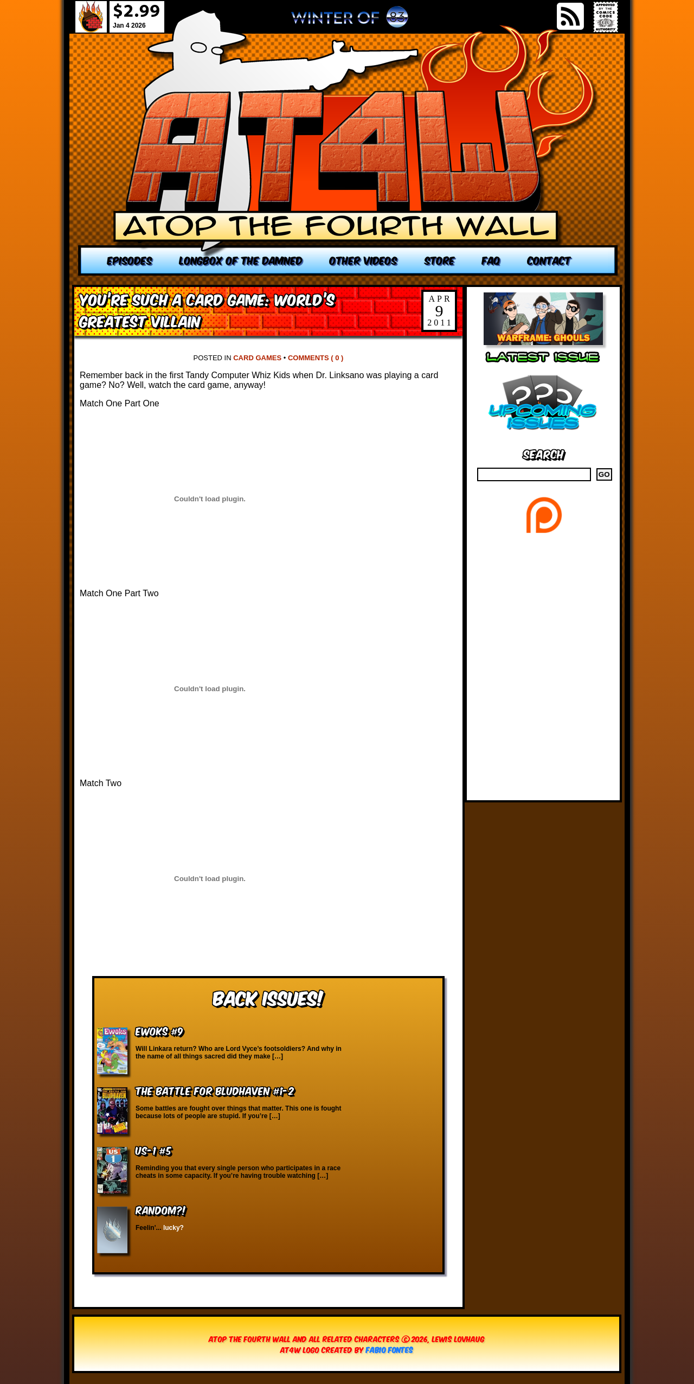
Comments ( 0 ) (316, 358)
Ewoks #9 (159, 1030)
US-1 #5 (153, 1150)
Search (543, 453)
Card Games (257, 358)
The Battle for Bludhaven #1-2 (215, 1090)
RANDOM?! (161, 1209)
